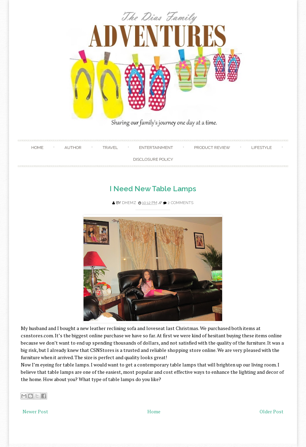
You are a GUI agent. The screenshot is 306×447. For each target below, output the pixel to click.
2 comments (180, 203)
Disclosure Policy (153, 159)
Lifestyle (261, 147)
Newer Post (35, 411)
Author (72, 147)
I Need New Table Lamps (153, 188)
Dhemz (129, 203)
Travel (110, 147)
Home (37, 147)
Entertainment (156, 147)
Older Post (271, 411)
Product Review (212, 147)
